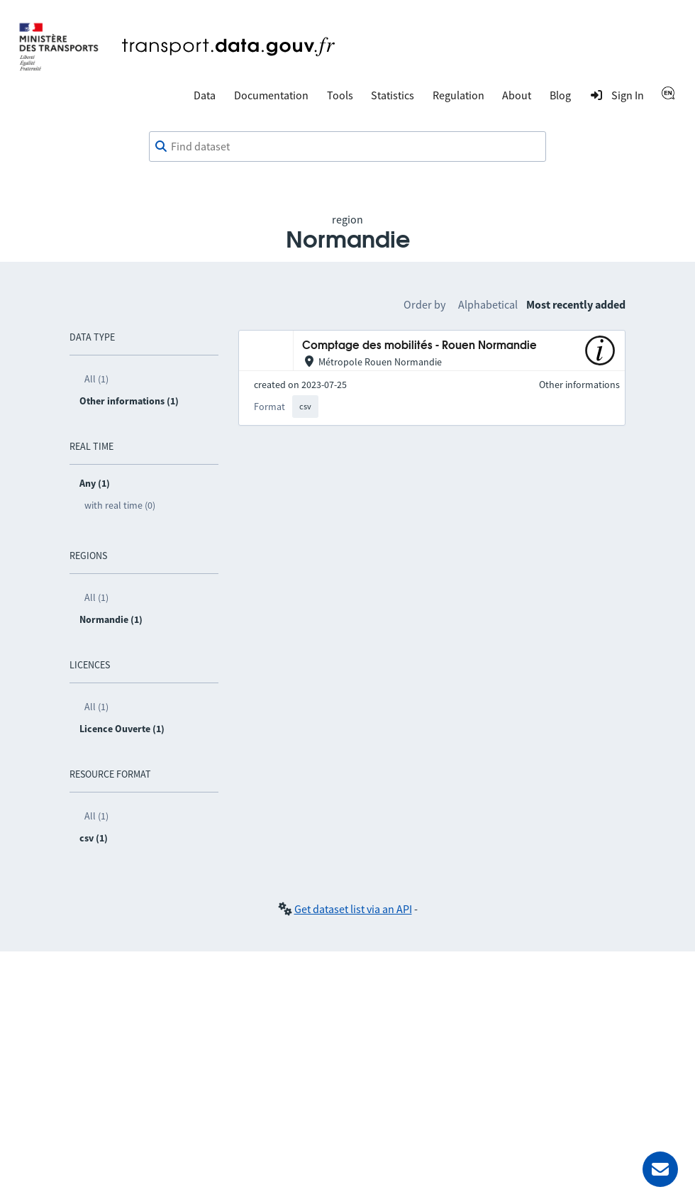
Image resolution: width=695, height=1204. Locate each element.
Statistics (392, 95)
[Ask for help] (660, 1169)
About (516, 95)
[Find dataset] (347, 146)
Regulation (458, 95)
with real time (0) (119, 505)
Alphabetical (488, 304)
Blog (560, 95)
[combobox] (347, 146)
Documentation (271, 95)
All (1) (96, 378)
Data (205, 95)
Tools (340, 95)
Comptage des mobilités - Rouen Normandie (419, 346)
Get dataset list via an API (353, 909)
